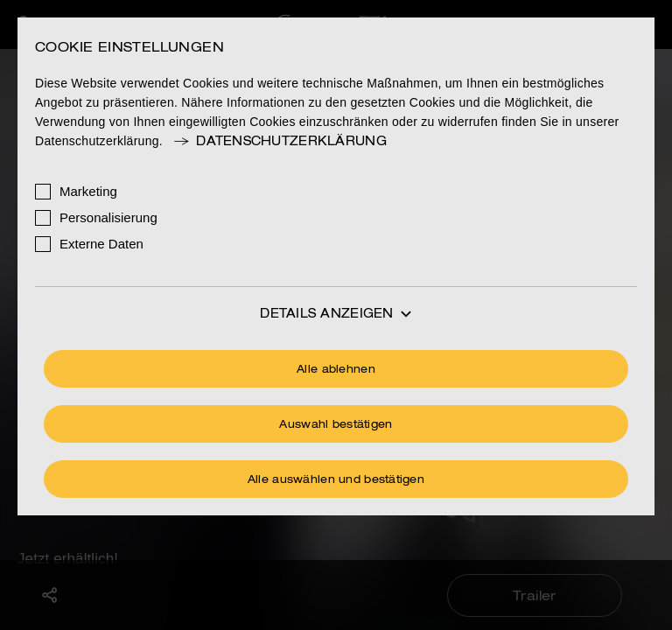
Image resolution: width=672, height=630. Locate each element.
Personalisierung (109, 217)
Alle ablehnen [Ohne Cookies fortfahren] (336, 370)
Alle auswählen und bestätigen (336, 480)
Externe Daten (102, 243)
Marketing (88, 191)
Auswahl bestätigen (335, 425)
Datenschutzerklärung (279, 142)
